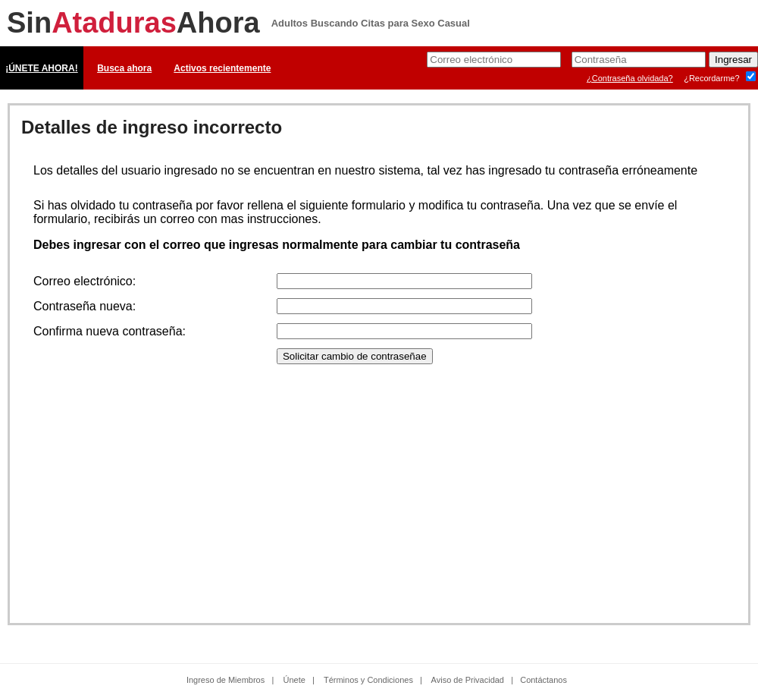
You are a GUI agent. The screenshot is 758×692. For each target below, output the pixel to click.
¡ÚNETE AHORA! (41, 68)
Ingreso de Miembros (225, 679)
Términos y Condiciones (368, 679)
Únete (294, 679)
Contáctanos (543, 679)
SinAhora (133, 23)
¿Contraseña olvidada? (630, 78)
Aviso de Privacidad (467, 679)
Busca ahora (124, 68)
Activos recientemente (222, 68)
